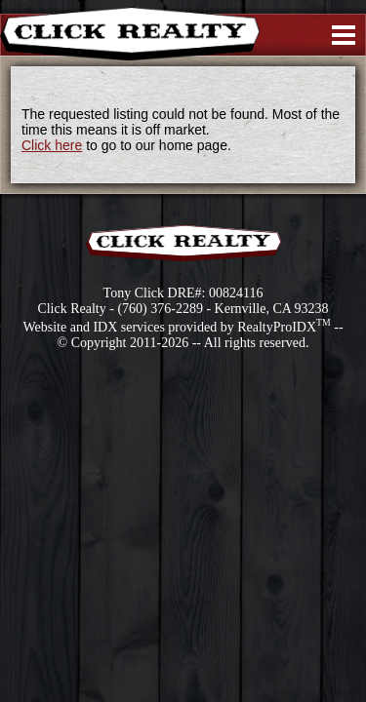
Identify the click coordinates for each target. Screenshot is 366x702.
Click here (51, 145)
